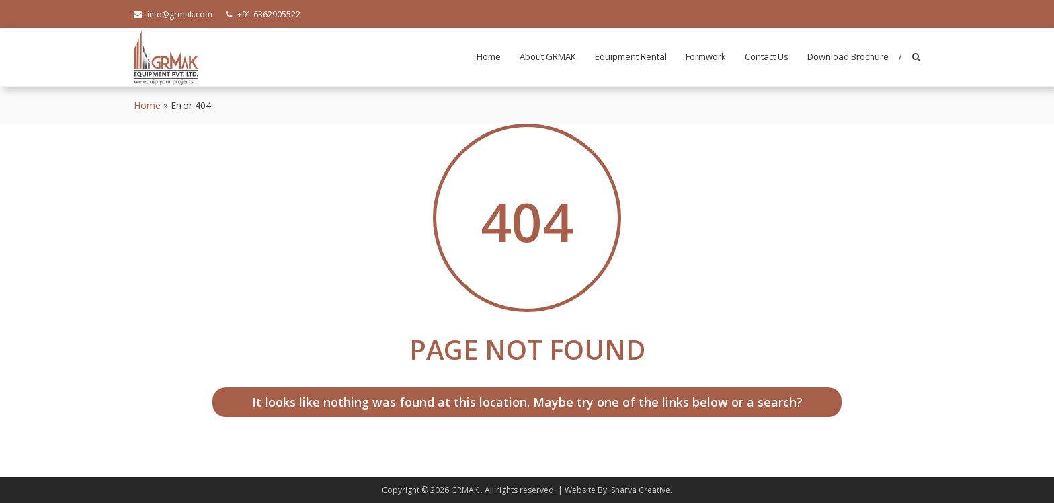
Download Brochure (848, 56)
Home (489, 56)
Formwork (706, 56)
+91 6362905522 (263, 14)
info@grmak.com (173, 14)
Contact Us (766, 56)
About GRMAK (548, 56)
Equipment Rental (631, 56)
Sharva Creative (640, 490)
